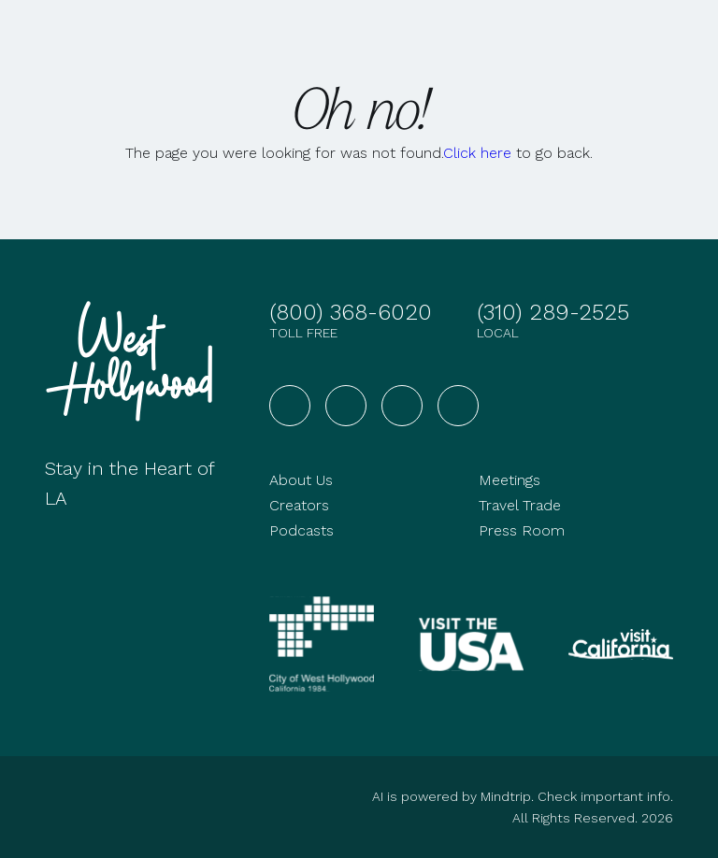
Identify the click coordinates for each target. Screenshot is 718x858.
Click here (477, 153)
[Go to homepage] (134, 361)
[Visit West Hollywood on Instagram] (345, 405)
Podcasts (301, 530)
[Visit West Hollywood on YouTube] (402, 405)
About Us (301, 480)
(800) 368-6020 (350, 312)
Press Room (522, 530)
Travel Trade (520, 505)
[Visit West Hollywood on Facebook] (289, 405)
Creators (299, 505)
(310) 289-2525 (553, 312)
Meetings (509, 480)
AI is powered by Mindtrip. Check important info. (522, 796)
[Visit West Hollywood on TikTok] (458, 405)
